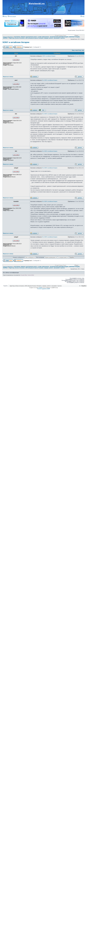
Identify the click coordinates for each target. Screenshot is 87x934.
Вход (5, 16)
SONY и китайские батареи (15, 42)
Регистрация (12, 16)
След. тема (81, 50)
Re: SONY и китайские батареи (49, 80)
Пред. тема (74, 50)
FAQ (82, 16)
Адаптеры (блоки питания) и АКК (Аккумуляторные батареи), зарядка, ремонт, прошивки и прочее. (37, 38)
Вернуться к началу (8, 76)
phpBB (40, 287)
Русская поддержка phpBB (43, 288)
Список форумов (8, 36)
